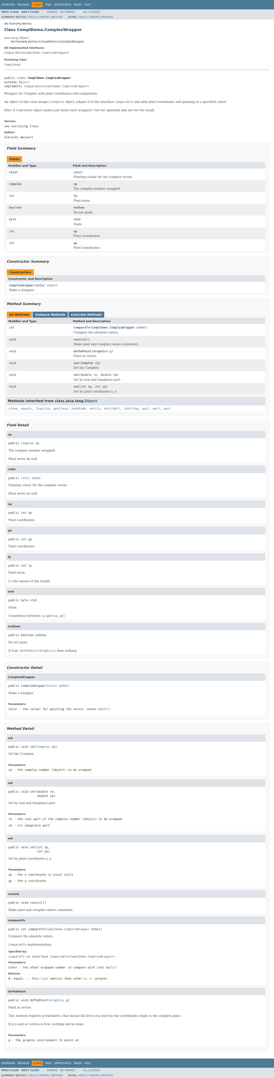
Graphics (100, 351)
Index (78, 4)
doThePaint (83, 351)
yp (75, 243)
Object (24, 82)
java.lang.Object (16, 38)
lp (75, 195)
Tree (48, 4)
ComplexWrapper (21, 285)
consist (80, 339)
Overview (8, 4)
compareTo (82, 327)
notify (94, 408)
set (76, 363)
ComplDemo (12, 64)
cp (75, 184)
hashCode (78, 408)
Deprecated (62, 4)
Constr (43, 17)
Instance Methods (50, 314)
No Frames (67, 11)
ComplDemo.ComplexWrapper (45, 52)
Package (23, 4)
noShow (79, 207)
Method (57, 17)
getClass (61, 408)
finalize (42, 408)
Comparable (13, 52)
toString (131, 408)
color (78, 172)
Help (87, 4)
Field (32, 17)
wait (145, 408)
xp (75, 231)
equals (26, 408)
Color (13, 172)
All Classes (91, 11)
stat (77, 219)
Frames (52, 11)
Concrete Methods (86, 314)
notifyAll (112, 408)
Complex (15, 184)
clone (12, 408)
